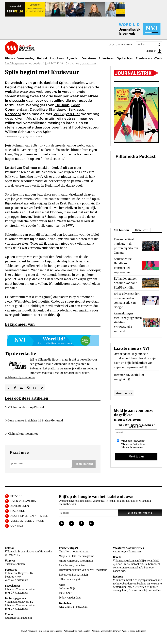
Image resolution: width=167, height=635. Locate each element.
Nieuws (10, 58)
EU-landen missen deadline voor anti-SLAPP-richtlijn (126, 283)
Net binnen (121, 230)
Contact (16, 525)
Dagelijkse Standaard (48, 109)
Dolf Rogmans (14, 63)
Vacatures (89, 58)
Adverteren (106, 58)
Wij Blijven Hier (66, 114)
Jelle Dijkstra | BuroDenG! (73, 606)
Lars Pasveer (66, 565)
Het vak (42, 58)
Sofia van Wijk (67, 588)
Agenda (72, 58)
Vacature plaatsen (120, 44)
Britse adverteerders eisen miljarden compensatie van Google (127, 300)
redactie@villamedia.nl (18, 617)
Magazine (17, 510)
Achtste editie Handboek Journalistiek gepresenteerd (123, 265)
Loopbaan (57, 58)
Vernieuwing (25, 58)
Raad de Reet (57, 203)
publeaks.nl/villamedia (20, 377)
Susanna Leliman (15, 564)
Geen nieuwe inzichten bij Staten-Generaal (35, 420)
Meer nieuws (124, 393)
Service (16, 496)
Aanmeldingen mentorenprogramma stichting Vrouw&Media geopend (128, 322)
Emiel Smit (65, 593)
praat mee (89, 63)
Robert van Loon (68, 574)
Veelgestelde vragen (27, 520)
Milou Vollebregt (68, 560)
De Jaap (62, 105)
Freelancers (144, 58)
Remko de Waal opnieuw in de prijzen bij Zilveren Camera (126, 245)
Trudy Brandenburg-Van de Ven (76, 570)
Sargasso (76, 109)
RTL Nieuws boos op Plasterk (26, 407)
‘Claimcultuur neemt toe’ (23, 433)
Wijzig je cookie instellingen (134, 631)
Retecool (13, 114)
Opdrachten (125, 58)
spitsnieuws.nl (82, 83)
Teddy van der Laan (70, 597)
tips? (74, 548)
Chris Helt (64, 551)
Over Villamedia (23, 501)
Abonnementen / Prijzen (29, 515)
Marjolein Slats (67, 556)
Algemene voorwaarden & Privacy (106, 631)
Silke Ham (65, 579)
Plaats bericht (83, 463)
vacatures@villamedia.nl (127, 551)
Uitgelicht (141, 230)
